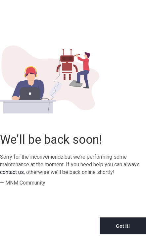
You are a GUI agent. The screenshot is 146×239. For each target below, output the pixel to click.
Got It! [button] (123, 226)
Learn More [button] (40, 234)
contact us (12, 172)
